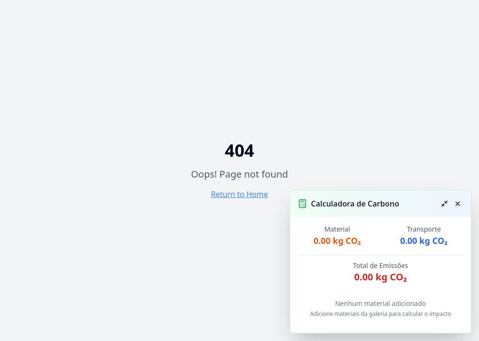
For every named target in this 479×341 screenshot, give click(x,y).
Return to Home (239, 194)
